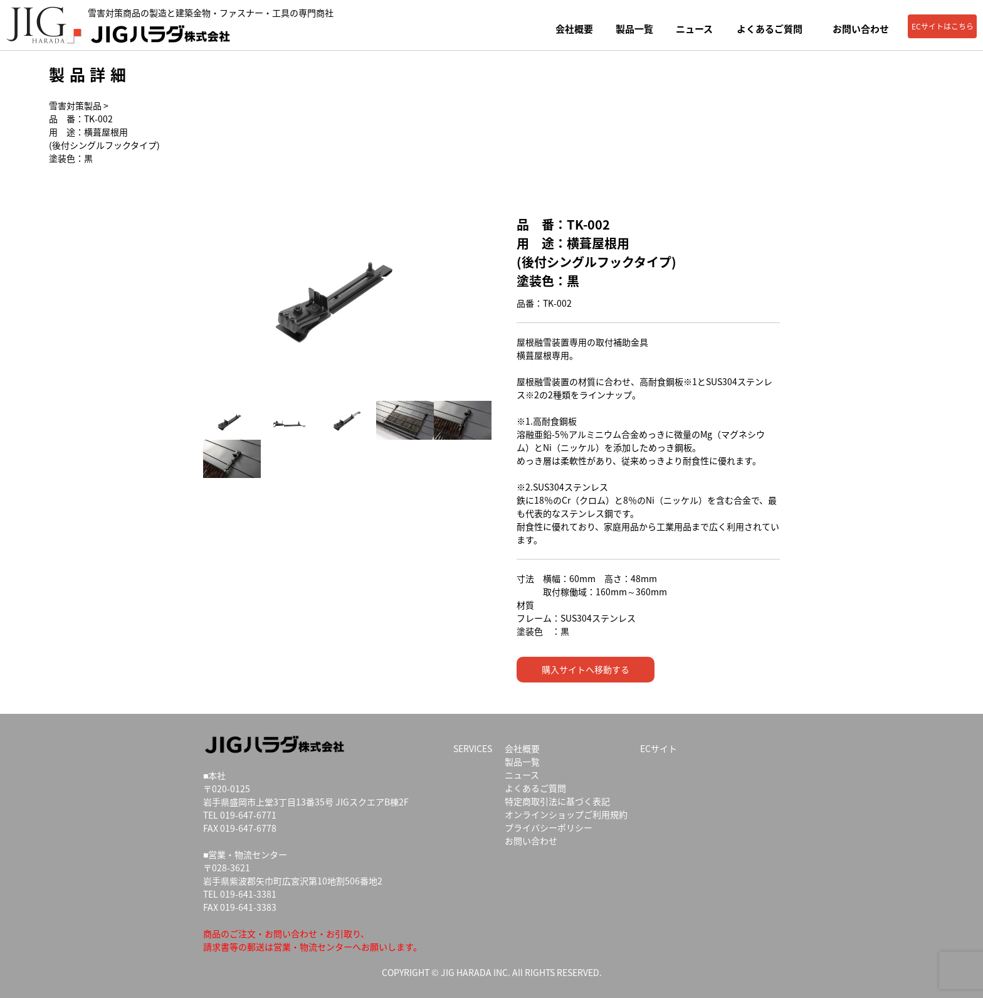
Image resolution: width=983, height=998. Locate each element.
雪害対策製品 (75, 105)
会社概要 (574, 29)
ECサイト (658, 748)
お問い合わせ (861, 29)
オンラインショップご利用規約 (566, 814)
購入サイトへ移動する (585, 669)
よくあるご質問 (769, 29)
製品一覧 (634, 29)
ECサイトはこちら (943, 26)
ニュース (694, 29)
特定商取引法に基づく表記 (557, 801)
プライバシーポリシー (548, 827)
